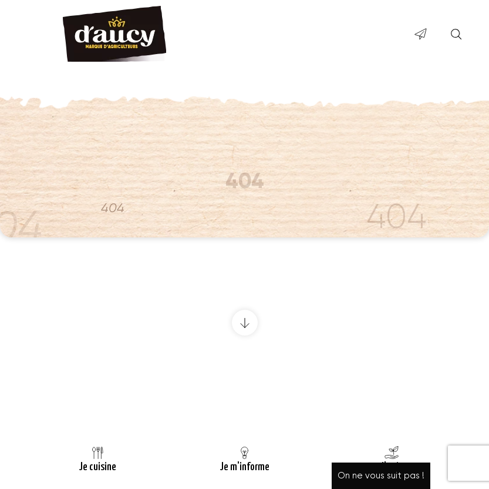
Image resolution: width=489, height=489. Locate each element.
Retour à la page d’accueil (244, 403)
